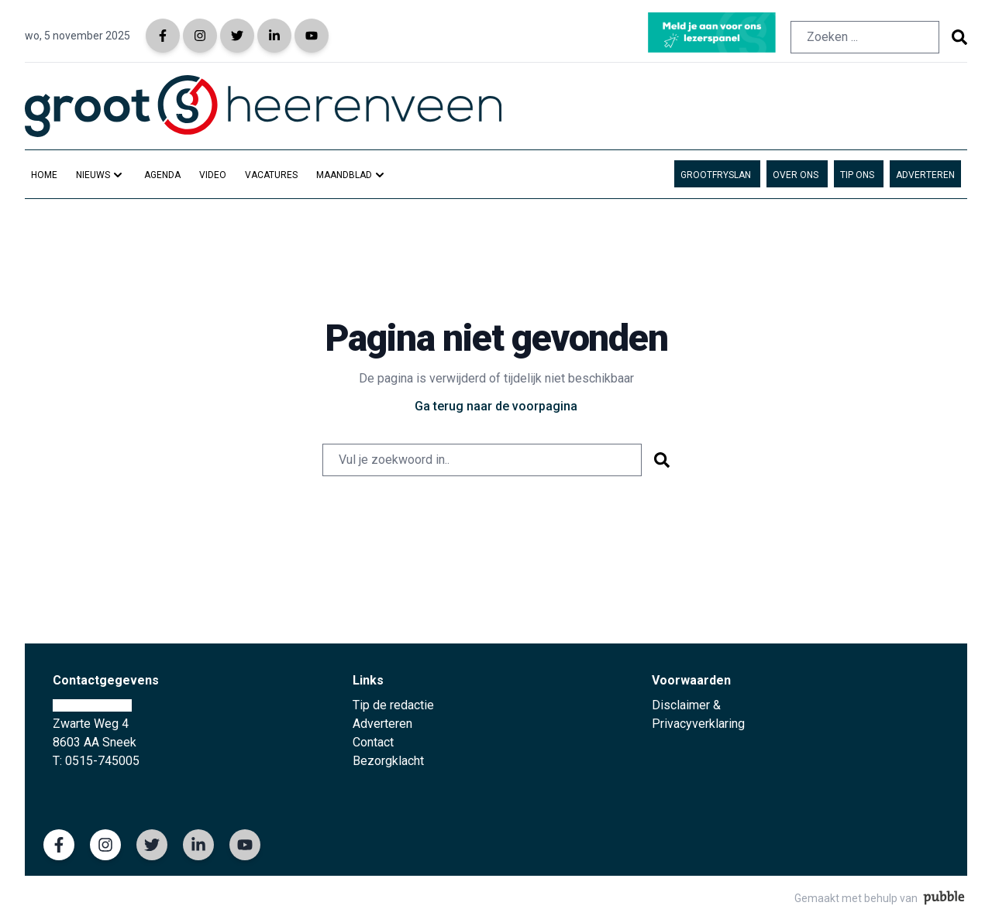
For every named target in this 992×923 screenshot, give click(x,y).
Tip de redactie (393, 705)
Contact (373, 742)
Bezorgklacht (388, 760)
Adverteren (382, 723)
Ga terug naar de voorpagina (496, 406)
